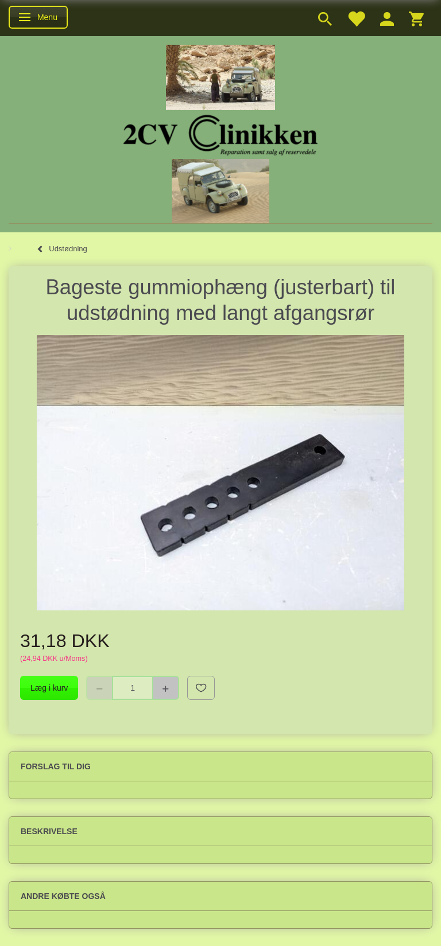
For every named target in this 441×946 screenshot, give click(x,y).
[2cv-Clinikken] (220, 133)
